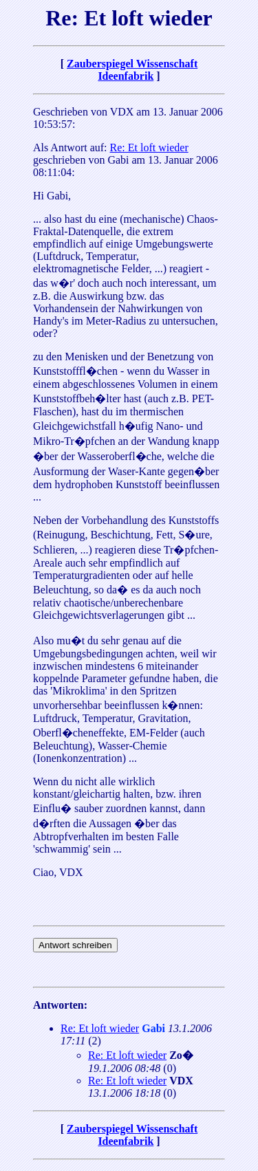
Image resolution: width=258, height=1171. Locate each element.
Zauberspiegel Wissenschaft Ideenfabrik (132, 70)
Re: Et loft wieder (149, 147)
